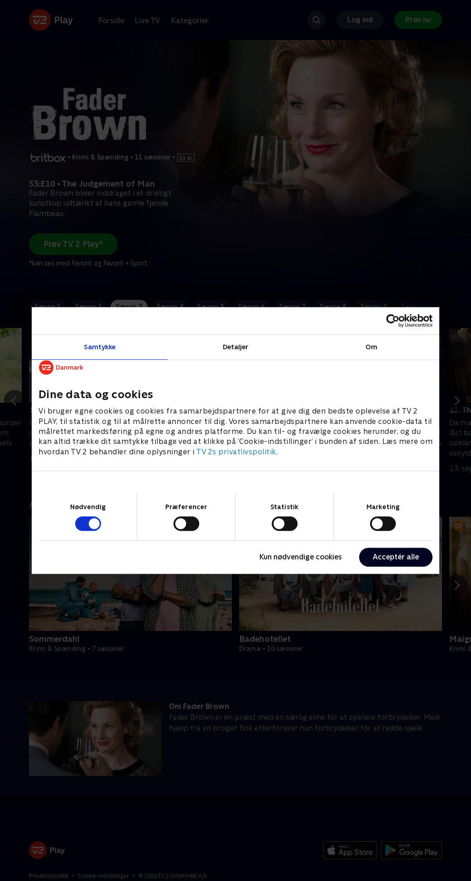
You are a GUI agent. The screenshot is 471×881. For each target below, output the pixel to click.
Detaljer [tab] (236, 347)
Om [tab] (371, 347)
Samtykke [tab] (100, 347)
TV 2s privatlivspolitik (236, 452)
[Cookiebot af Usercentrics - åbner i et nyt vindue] (393, 320)
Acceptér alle (396, 557)
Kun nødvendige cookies (301, 557)
